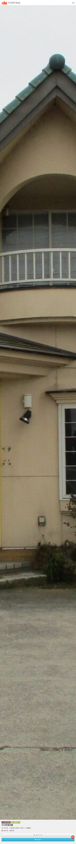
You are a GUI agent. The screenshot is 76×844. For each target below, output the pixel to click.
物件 (16, 822)
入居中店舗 (6, 822)
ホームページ (38, 835)
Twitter (38, 839)
